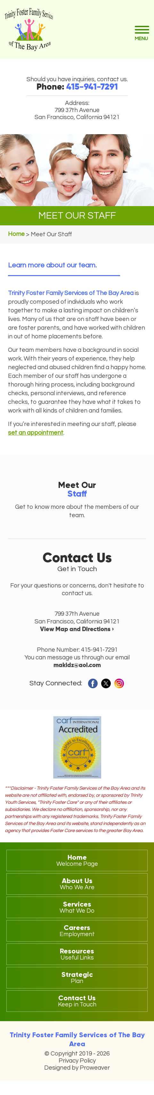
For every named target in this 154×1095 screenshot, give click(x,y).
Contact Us (77, 1001)
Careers (77, 930)
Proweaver (95, 1068)
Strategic (77, 977)
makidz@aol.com (77, 665)
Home (77, 860)
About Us (77, 883)
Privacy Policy (77, 1060)
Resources (77, 954)
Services (77, 907)
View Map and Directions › (77, 629)
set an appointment (35, 433)
